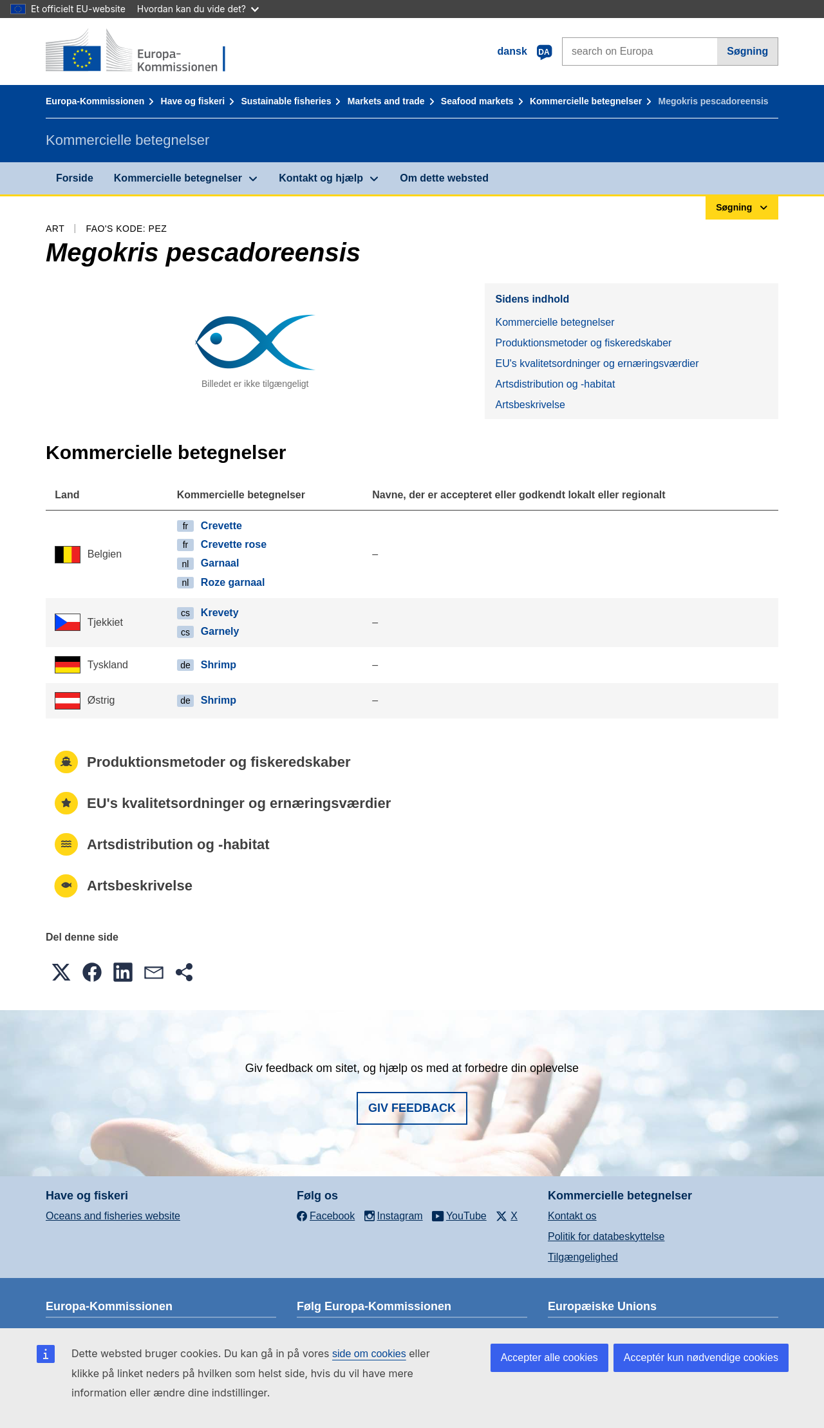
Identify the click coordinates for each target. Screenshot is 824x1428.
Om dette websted (444, 178)
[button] (61, 972)
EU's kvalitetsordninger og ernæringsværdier (596, 363)
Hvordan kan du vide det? (198, 8)
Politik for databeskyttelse (606, 1236)
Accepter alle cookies (549, 1357)
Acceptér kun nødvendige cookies (701, 1357)
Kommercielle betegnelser (586, 101)
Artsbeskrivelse (530, 404)
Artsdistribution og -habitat (555, 384)
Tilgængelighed (583, 1257)
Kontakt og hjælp (321, 178)
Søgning (747, 51)
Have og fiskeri (193, 101)
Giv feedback (412, 1108)
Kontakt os (572, 1215)
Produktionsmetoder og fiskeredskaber (583, 342)
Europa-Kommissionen (95, 101)
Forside (74, 178)
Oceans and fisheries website (113, 1215)
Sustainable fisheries (286, 101)
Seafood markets (477, 101)
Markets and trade (386, 101)
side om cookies (369, 1353)
